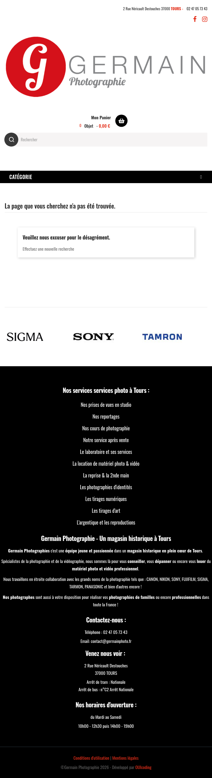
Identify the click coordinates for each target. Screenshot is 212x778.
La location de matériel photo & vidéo (106, 463)
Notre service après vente (106, 440)
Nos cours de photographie (106, 428)
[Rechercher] (106, 140)
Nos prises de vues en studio (106, 404)
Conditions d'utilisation (91, 757)
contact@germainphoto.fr (111, 641)
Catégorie (20, 177)
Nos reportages (106, 416)
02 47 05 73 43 (197, 8)
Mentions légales (125, 757)
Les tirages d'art (106, 510)
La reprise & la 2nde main (106, 475)
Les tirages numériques (106, 499)
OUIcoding (143, 767)
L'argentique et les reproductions (106, 522)
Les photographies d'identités (106, 487)
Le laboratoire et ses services (106, 451)
